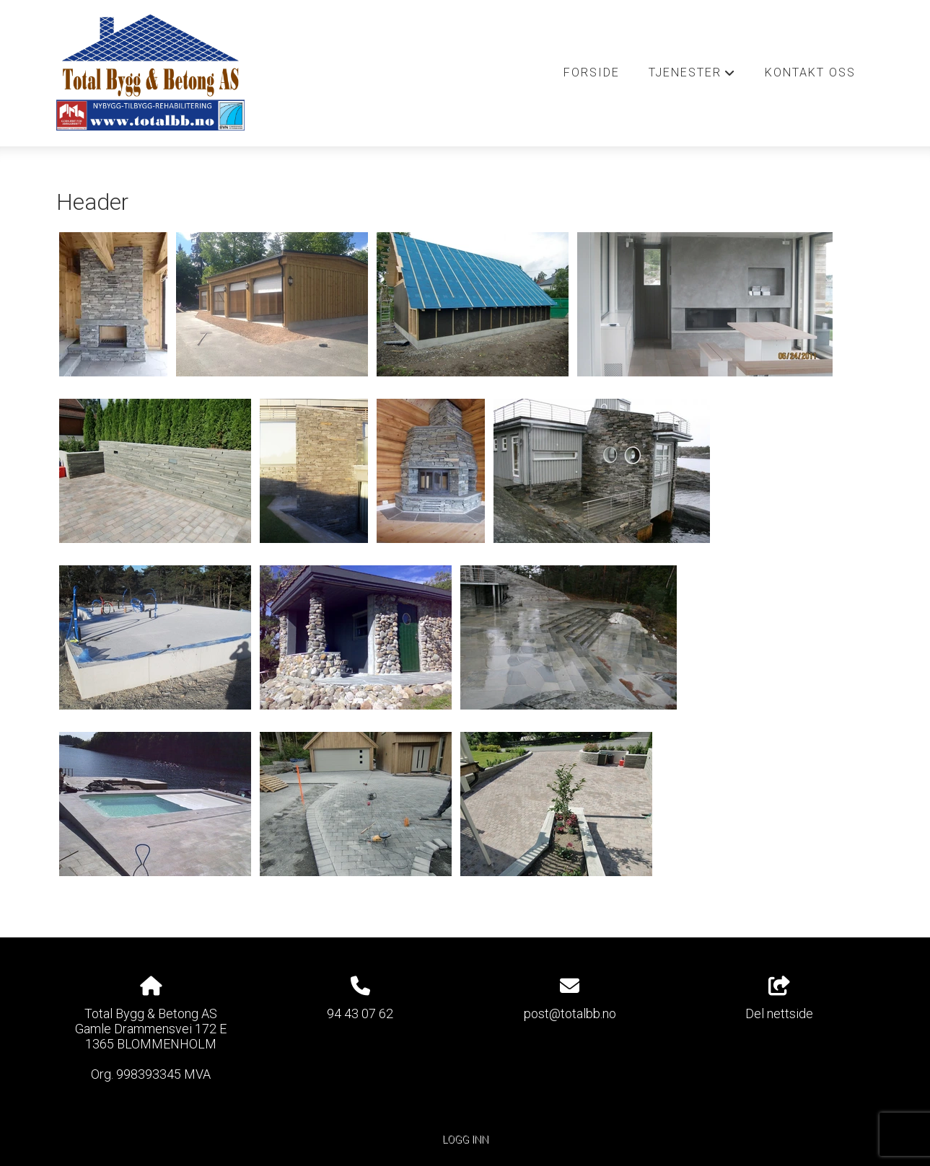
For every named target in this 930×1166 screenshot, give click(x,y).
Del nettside (779, 998)
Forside (591, 72)
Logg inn (465, 1140)
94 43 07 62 (360, 1013)
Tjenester (692, 76)
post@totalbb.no (570, 1013)
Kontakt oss (810, 72)
